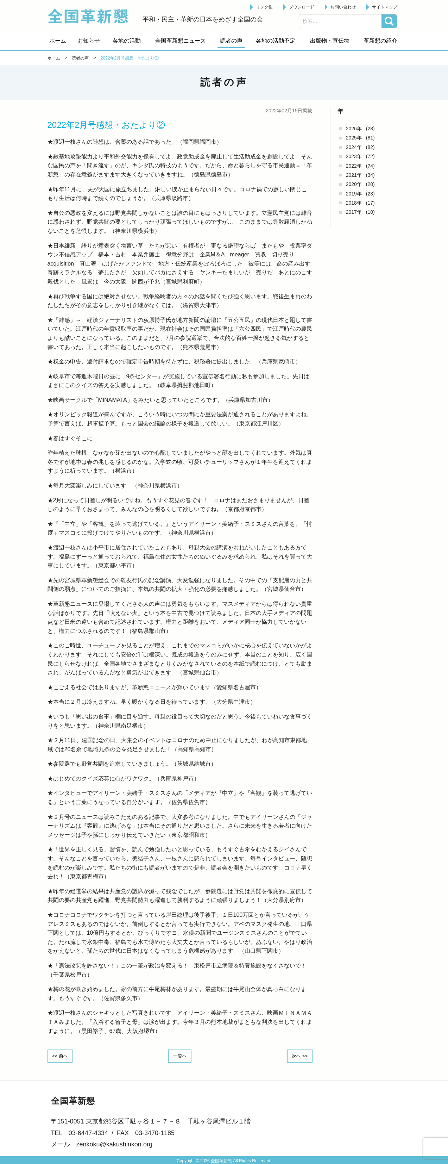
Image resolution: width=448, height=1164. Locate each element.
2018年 (354, 203)
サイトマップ (384, 7)
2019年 (354, 194)
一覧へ (179, 1055)
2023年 (354, 156)
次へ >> (297, 1055)
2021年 (354, 175)
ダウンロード (301, 7)
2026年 (354, 128)
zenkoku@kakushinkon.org (114, 1143)
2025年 (354, 138)
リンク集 (264, 7)
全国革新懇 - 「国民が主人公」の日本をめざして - (91, 16)
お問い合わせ (343, 7)
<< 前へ (61, 1055)
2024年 (354, 147)
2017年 (354, 212)
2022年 (354, 166)
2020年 (354, 184)
